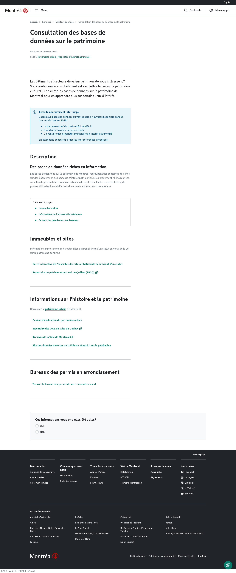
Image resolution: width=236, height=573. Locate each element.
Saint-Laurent (127, 542)
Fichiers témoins (138, 556)
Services (46, 22)
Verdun (169, 523)
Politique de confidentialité (162, 556)
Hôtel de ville (126, 472)
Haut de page (199, 454)
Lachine (34, 542)
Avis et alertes (37, 477)
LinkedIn (187, 482)
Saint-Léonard (173, 517)
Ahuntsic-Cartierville (40, 517)
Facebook (187, 472)
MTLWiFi (124, 477)
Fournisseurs (96, 483)
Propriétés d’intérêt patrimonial (74, 57)
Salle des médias (68, 481)
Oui (42, 425)
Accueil (33, 22)
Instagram (188, 477)
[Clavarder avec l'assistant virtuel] (228, 565)
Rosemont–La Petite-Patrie (134, 536)
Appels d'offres (97, 472)
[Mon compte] (219, 10)
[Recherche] (193, 10)
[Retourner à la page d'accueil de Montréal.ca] (17, 10)
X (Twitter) (188, 488)
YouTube (187, 493)
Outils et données (65, 22)
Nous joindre (66, 475)
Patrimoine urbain (47, 57)
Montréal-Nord (82, 539)
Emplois (94, 477)
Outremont (125, 517)
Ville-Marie (171, 528)
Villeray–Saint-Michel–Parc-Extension (184, 533)
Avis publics (156, 472)
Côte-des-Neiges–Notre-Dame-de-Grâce (47, 529)
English (227, 2)
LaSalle (79, 517)
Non (42, 431)
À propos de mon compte (42, 472)
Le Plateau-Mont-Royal (86, 523)
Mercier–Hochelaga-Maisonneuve (92, 533)
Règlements (156, 477)
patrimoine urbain (55, 309)
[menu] (41, 10)
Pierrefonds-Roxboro (130, 523)
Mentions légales (186, 556)
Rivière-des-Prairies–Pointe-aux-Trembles (136, 529)
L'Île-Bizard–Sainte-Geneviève (45, 536)
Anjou (33, 523)
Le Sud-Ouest (82, 528)
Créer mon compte (39, 483)
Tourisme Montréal (129, 483)
